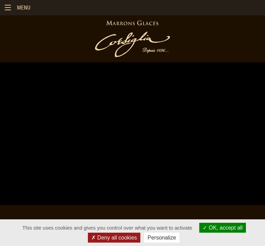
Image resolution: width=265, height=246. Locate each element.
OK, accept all (223, 228)
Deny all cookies (114, 238)
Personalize (161, 238)
